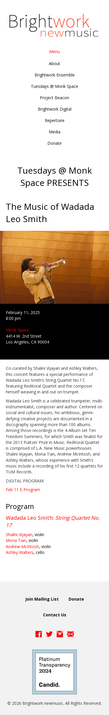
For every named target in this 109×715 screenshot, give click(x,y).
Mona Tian (16, 540)
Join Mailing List (42, 599)
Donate (76, 599)
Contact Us (54, 615)
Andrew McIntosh (22, 546)
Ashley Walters (19, 552)
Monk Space (17, 330)
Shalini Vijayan (19, 534)
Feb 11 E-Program (23, 489)
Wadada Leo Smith (29, 517)
